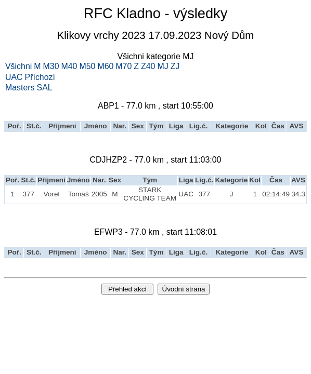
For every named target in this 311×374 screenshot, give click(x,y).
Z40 (148, 66)
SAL (45, 88)
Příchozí (40, 77)
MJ (162, 66)
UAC (14, 77)
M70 (123, 66)
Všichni (18, 66)
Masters (20, 88)
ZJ (175, 66)
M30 (51, 66)
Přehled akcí (127, 289)
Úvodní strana (183, 289)
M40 (69, 66)
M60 (105, 66)
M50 (87, 66)
